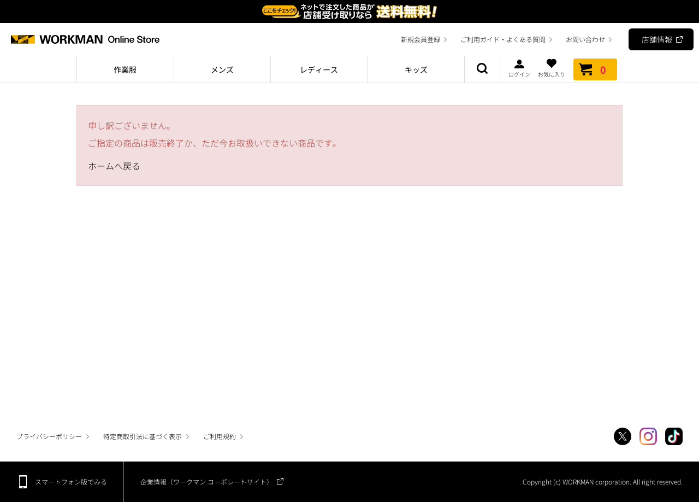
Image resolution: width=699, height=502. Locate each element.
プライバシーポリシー (49, 436)
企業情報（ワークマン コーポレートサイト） (206, 481)
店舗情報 (657, 39)
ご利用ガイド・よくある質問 (503, 39)
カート (595, 69)
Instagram (648, 436)
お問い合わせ (585, 39)
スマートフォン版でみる (71, 481)
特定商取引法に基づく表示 (142, 436)
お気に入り (551, 68)
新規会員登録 (420, 39)
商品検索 (482, 69)
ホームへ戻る (114, 165)
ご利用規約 (219, 436)
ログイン (519, 68)
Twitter (622, 436)
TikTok (674, 436)
